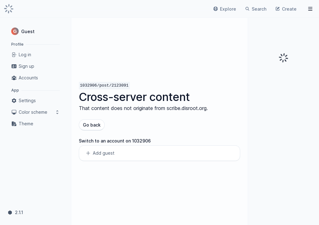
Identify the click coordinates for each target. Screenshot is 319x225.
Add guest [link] (99, 153)
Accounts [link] (24, 78)
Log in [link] (21, 55)
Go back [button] (92, 125)
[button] (35, 31)
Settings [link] (23, 100)
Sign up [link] (22, 66)
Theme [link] (22, 124)
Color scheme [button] (35, 112)
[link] (8, 9)
